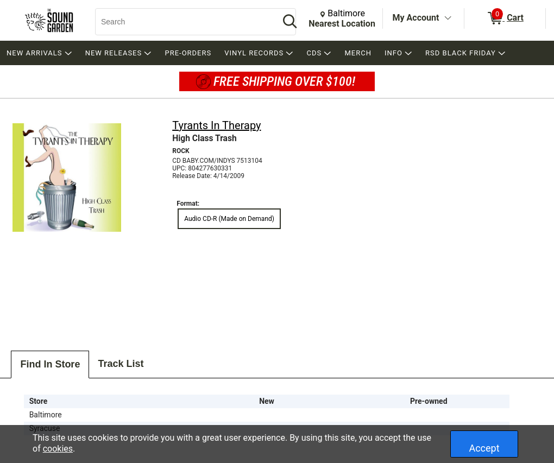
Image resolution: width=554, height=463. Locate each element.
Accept (484, 448)
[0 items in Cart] (505, 18)
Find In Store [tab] (50, 364)
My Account (416, 17)
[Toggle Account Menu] (447, 18)
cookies (58, 448)
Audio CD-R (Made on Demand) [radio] (229, 219)
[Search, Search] (182, 22)
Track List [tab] (120, 363)
